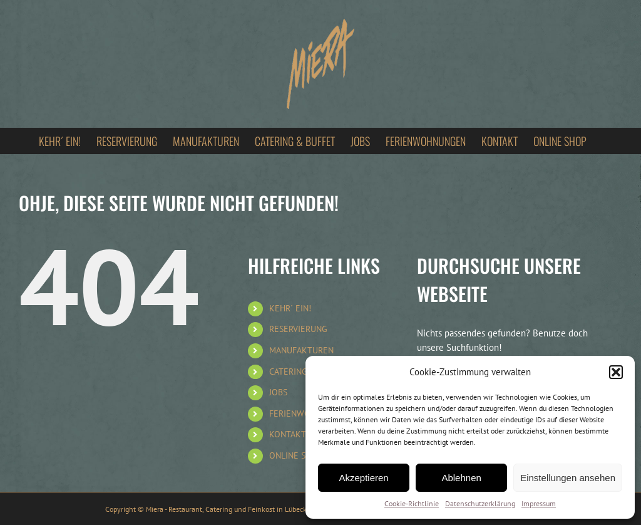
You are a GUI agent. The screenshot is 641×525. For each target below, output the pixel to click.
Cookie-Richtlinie (411, 503)
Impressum (538, 503)
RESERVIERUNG (298, 329)
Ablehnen (461, 477)
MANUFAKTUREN (301, 350)
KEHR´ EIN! (290, 308)
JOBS (278, 392)
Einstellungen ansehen (567, 477)
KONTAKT (287, 434)
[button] (616, 372)
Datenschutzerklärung (480, 503)
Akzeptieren (363, 477)
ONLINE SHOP (295, 455)
